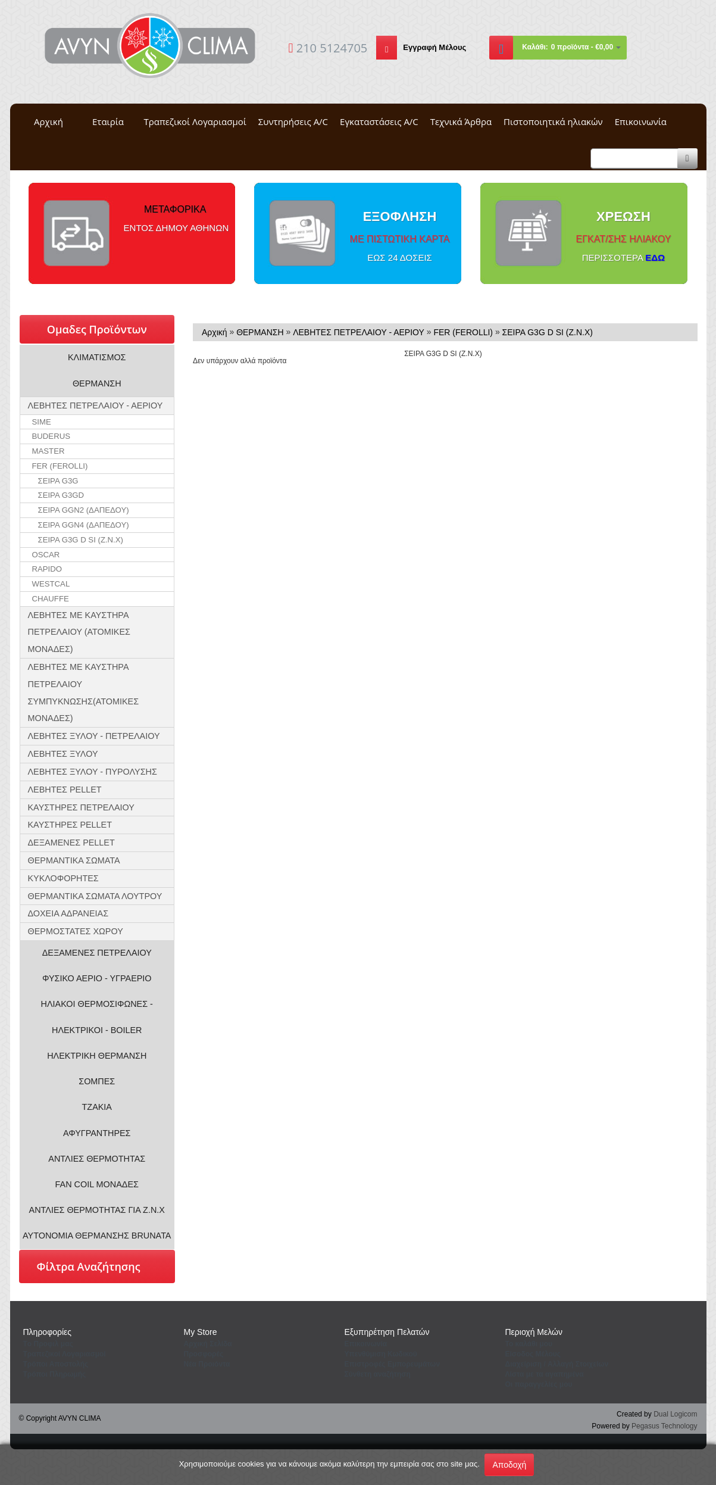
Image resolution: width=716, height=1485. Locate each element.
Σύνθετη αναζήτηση (378, 1374)
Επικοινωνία (641, 121)
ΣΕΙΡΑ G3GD (61, 495)
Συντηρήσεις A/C (293, 121)
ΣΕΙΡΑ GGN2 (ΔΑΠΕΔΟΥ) (83, 510)
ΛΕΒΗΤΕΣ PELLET (65, 789)
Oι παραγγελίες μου (539, 1384)
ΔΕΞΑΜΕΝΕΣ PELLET (71, 842)
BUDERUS (51, 436)
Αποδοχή (509, 1465)
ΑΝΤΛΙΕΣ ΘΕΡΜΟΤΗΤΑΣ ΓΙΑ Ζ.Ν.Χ (97, 1210)
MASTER (48, 451)
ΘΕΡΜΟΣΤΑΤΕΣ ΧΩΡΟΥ (75, 931)
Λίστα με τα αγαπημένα (544, 1374)
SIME (41, 421)
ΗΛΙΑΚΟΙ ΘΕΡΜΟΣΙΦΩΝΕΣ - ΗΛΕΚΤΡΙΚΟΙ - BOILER (97, 1016)
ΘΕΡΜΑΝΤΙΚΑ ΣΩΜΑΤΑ (74, 860)
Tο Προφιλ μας (48, 1344)
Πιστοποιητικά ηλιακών (553, 121)
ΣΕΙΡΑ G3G (58, 480)
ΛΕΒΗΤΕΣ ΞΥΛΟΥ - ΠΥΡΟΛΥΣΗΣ (92, 771)
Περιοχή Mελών (533, 1332)
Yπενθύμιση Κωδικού (381, 1354)
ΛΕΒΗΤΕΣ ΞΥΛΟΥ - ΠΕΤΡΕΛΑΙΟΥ (94, 736)
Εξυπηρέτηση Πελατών (387, 1332)
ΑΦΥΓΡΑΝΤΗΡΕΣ (97, 1133)
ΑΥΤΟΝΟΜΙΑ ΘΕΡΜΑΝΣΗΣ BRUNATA (97, 1235)
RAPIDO (47, 568)
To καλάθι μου (529, 1344)
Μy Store (200, 1332)
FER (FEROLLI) (60, 465)
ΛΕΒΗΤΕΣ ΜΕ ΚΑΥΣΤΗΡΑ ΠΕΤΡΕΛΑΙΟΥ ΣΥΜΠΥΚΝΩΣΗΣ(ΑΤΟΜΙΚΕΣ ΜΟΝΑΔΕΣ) (83, 692)
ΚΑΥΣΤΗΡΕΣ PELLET (70, 824)
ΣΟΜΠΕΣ (97, 1081)
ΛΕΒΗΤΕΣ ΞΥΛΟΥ (63, 754)
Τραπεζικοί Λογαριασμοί (195, 121)
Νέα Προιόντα (207, 1364)
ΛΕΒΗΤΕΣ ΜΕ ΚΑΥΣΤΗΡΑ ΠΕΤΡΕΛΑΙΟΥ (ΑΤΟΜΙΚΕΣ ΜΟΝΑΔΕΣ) (79, 632)
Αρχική (48, 121)
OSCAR (46, 554)
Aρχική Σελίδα (208, 1344)
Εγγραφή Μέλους (434, 47)
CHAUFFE (50, 598)
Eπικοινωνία (366, 1344)
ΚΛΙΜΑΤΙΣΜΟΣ (97, 357)
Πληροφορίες (47, 1332)
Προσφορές (204, 1354)
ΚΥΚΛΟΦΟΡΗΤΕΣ (63, 878)
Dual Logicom (675, 1414)
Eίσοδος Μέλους (533, 1354)
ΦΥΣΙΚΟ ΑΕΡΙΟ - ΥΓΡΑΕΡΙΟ (97, 978)
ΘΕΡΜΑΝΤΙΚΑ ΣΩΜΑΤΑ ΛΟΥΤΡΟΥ (95, 896)
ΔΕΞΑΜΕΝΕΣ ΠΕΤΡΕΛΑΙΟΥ (97, 952)
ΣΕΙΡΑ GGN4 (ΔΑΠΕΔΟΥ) (83, 524)
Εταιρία (108, 121)
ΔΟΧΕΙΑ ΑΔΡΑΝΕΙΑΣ (68, 913)
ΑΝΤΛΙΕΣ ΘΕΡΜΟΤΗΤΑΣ (96, 1158)
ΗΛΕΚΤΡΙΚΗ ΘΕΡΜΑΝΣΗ (96, 1055)
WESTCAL (51, 583)
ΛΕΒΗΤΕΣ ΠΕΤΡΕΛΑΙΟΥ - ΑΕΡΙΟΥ (95, 405)
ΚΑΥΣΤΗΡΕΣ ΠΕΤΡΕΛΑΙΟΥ (81, 807)
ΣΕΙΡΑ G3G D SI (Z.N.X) (80, 539)
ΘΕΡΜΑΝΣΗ (97, 383)
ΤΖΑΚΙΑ (97, 1107)
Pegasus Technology (664, 1426)
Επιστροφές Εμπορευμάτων (392, 1364)
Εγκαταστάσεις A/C (379, 121)
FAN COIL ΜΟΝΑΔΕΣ (97, 1184)
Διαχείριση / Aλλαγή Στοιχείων (557, 1364)
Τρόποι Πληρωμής (54, 1374)
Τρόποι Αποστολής (56, 1364)
